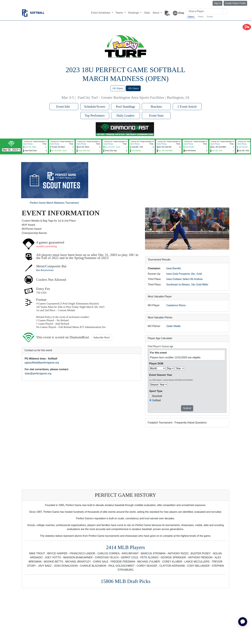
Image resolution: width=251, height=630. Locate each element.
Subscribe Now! (101, 337)
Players (191, 17)
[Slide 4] (192, 245)
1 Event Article (187, 106)
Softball (156, 400)
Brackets (156, 106)
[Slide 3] (187, 245)
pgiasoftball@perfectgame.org (42, 362)
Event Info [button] (64, 106)
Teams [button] (120, 12)
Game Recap (28, 144)
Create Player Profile (235, 3)
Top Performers (95, 115)
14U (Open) (117, 88)
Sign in (217, 3)
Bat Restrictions (45, 270)
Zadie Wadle (173, 326)
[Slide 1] (175, 245)
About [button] (156, 12)
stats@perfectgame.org (38, 373)
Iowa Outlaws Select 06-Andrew (184, 279)
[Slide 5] (198, 245)
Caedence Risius (176, 305)
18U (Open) (133, 88)
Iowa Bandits (173, 268)
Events (210, 17)
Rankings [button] (134, 12)
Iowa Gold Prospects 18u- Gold (184, 273)
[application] (242, 621)
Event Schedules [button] (101, 12)
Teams (200, 17)
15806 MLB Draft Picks (125, 581)
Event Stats (156, 115)
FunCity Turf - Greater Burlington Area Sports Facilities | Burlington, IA (134, 97)
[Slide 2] (181, 245)
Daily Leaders (126, 115)
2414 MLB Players (125, 547)
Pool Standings (125, 106)
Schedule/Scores (94, 106)
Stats (147, 12)
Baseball (157, 396)
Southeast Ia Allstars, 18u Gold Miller (187, 284)
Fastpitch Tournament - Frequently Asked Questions (177, 422)
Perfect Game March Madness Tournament (54, 202)
